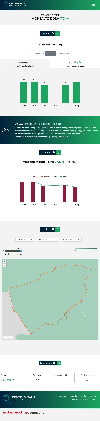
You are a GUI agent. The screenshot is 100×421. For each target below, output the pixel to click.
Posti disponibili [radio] (37, 53)
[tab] (25, 63)
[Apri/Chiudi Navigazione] (92, 5)
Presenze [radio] (50, 53)
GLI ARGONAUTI (8, 380)
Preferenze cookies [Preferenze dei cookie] (80, 399)
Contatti (93, 399)
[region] (50, 299)
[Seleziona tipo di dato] (24, 240)
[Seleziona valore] (72, 240)
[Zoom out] (4, 265)
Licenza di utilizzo (61, 396)
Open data (74, 396)
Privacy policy (90, 396)
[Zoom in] (4, 261)
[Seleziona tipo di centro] (48, 240)
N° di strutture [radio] (64, 53)
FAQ (81, 396)
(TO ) (64, 18)
